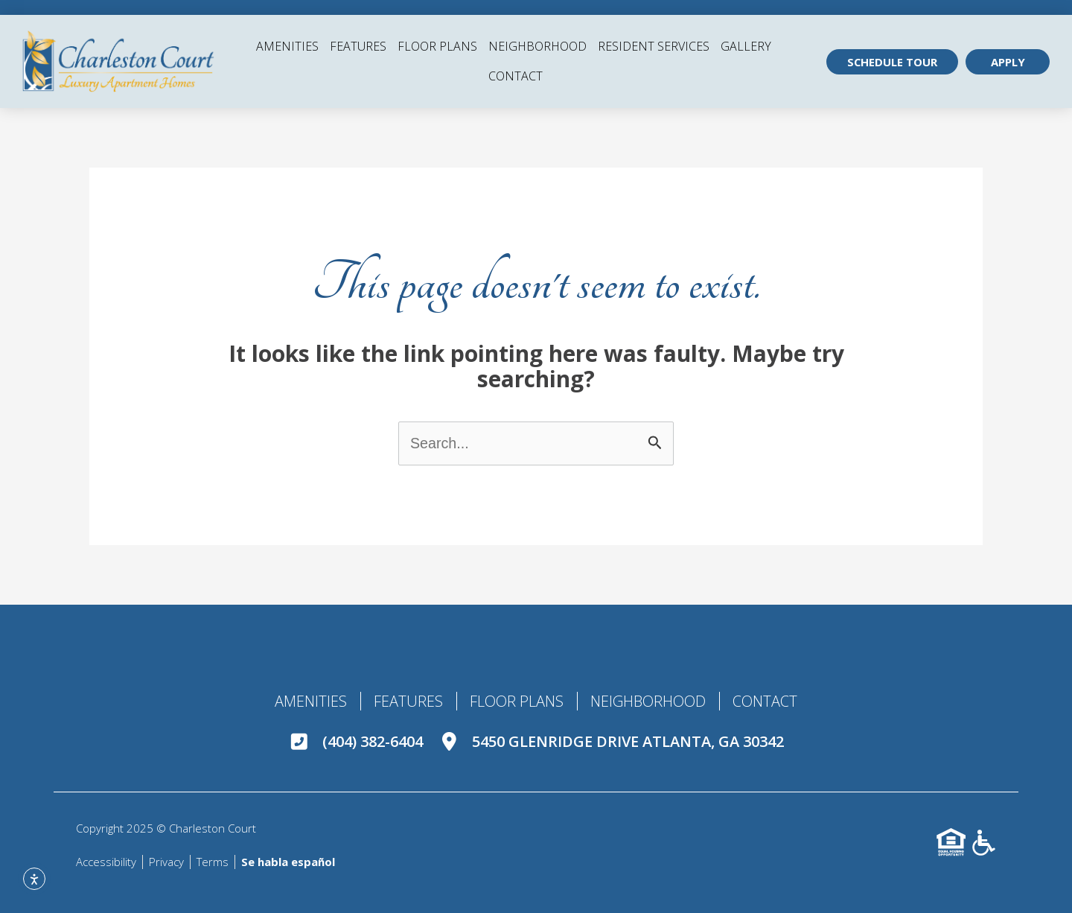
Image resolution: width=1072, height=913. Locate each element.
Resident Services (653, 46)
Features (358, 46)
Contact (515, 76)
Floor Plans (437, 46)
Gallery (746, 46)
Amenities (287, 46)
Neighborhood (537, 46)
